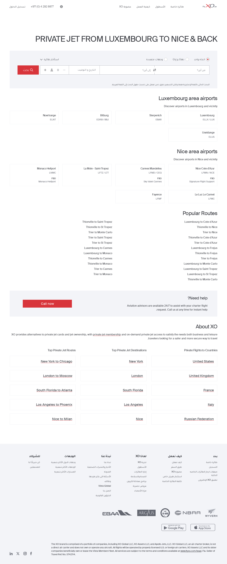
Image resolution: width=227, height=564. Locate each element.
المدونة (107, 471)
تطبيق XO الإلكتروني (207, 479)
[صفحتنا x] (18, 553)
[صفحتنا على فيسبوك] (31, 553)
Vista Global (104, 485)
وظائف (107, 481)
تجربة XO (142, 462)
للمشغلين (35, 466)
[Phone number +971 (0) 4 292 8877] (42, 11)
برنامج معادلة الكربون (136, 481)
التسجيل (213, 466)
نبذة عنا (107, 462)
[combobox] (182, 70)
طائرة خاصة (177, 11)
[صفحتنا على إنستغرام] (25, 553)
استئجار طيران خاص (172, 476)
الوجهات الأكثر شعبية (66, 466)
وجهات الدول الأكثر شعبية (63, 462)
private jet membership (107, 334)
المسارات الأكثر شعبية (65, 471)
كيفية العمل (143, 11)
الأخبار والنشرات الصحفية (99, 466)
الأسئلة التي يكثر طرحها (100, 476)
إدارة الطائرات (140, 471)
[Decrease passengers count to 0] (64, 70)
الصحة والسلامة (138, 476)
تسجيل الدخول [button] (17, 11)
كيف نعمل (177, 462)
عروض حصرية (139, 485)
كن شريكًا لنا (34, 462)
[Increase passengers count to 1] (45, 70)
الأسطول (160, 11)
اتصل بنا (107, 490)
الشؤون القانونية (103, 495)
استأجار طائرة (49, 59)
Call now (47, 304)
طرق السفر (176, 466)
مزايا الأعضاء (140, 490)
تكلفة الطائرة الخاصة (172, 481)
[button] (202, 456)
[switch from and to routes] (154, 70)
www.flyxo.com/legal (190, 550)
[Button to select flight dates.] (84, 70)
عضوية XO (125, 11)
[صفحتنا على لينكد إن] (11, 553)
